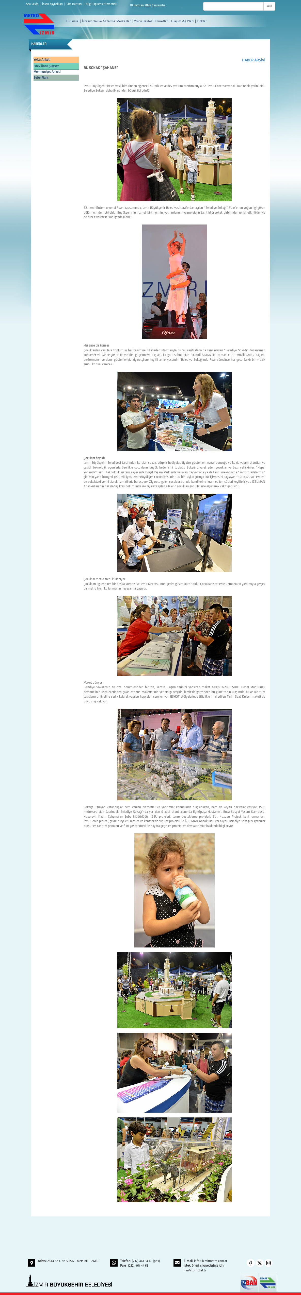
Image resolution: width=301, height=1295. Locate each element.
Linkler (202, 21)
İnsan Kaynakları (53, 4)
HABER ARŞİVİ (253, 60)
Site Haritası (75, 4)
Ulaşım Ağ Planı (182, 21)
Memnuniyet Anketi (47, 72)
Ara (269, 6)
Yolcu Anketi (42, 59)
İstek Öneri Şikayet (46, 66)
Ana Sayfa (32, 4)
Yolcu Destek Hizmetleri (151, 21)
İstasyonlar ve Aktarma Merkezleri (106, 21)
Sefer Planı (41, 77)
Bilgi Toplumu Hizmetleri (101, 4)
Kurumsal (72, 21)
